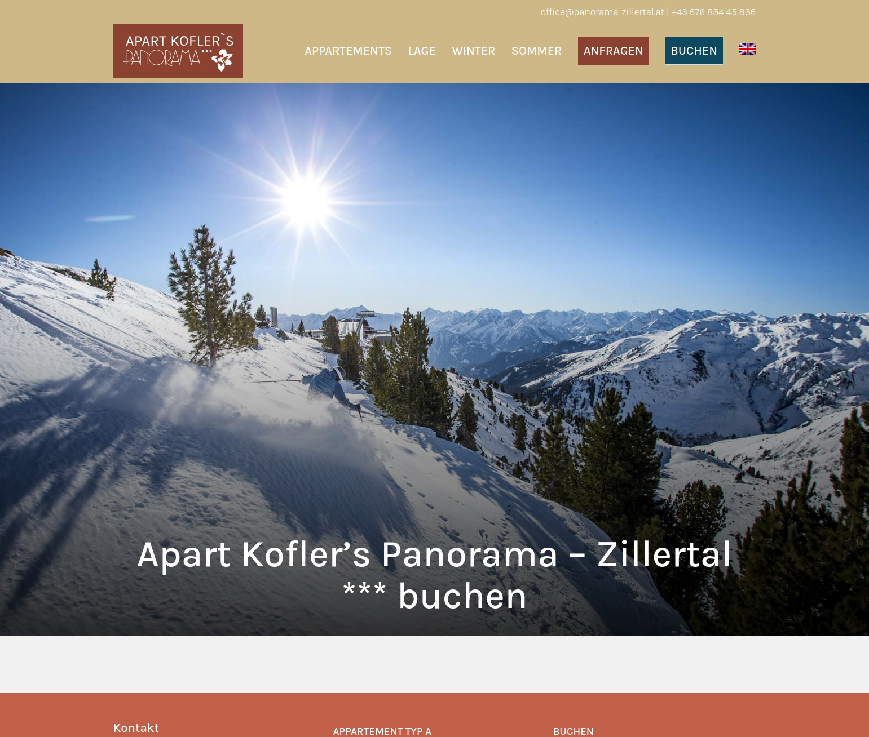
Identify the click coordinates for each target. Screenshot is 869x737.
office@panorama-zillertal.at (602, 11)
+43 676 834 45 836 (714, 11)
